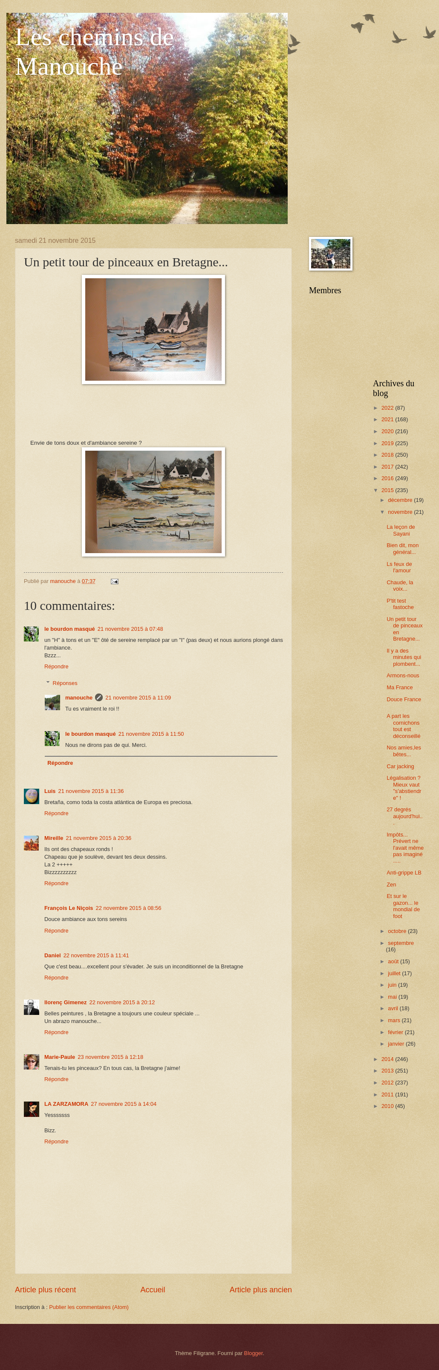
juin (393, 985)
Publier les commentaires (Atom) (89, 1307)
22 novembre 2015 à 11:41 (96, 955)
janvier (397, 1044)
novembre (401, 512)
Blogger (253, 1353)
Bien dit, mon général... (403, 548)
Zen (391, 884)
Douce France (404, 699)
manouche (78, 697)
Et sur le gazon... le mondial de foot (403, 906)
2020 (388, 431)
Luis (49, 791)
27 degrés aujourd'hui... (405, 816)
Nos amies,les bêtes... (404, 750)
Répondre (56, 666)
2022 (388, 408)
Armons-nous (403, 675)
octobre (398, 931)
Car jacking (400, 766)
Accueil (152, 1289)
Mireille (53, 838)
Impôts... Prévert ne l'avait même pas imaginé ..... (405, 847)
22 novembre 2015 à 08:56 (128, 908)
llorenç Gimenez (65, 1002)
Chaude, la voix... (400, 585)
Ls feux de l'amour (399, 567)
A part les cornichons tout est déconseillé (403, 726)
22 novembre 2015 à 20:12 (122, 1002)
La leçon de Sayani (401, 530)
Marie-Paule (59, 1057)
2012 (388, 1082)
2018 (388, 455)
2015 (388, 490)
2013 (388, 1070)
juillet (395, 973)
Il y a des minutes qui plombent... (404, 657)
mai (393, 997)
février (396, 1032)
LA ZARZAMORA (66, 1104)
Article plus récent (45, 1289)
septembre (401, 943)
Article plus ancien (261, 1289)
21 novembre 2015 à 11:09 (138, 697)
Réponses (65, 682)
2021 (388, 419)
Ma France (400, 687)
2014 (388, 1059)
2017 (388, 466)
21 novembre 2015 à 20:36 (98, 838)
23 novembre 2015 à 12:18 (110, 1057)
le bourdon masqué (69, 629)
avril (393, 1008)
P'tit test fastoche (400, 604)
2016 (388, 478)
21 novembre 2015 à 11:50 (151, 734)
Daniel (52, 955)
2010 (388, 1106)
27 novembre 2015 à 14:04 (123, 1104)
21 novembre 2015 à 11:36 (91, 791)
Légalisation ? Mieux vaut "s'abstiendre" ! (404, 788)
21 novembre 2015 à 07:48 (130, 629)
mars (394, 1020)
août (394, 961)
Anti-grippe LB (404, 872)
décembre (401, 500)
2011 (388, 1094)
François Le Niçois (68, 908)
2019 (388, 443)
